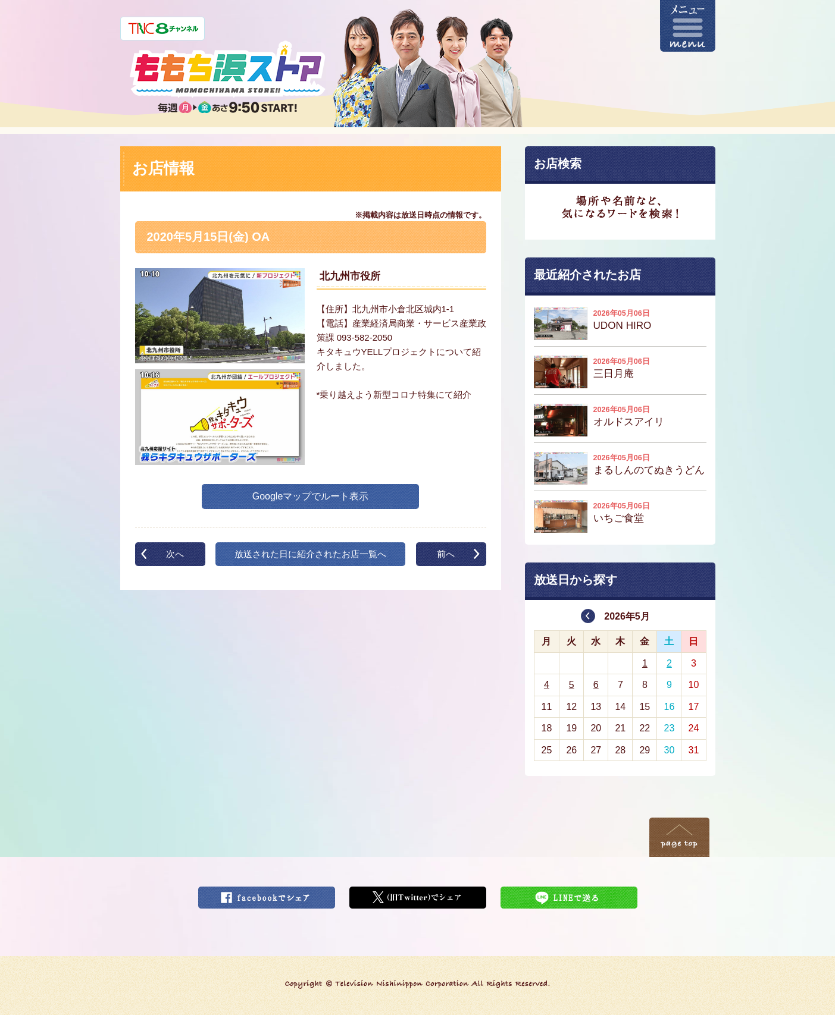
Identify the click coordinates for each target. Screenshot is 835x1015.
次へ (175, 554)
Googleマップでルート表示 (310, 496)
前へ (446, 554)
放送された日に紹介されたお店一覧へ (310, 554)
